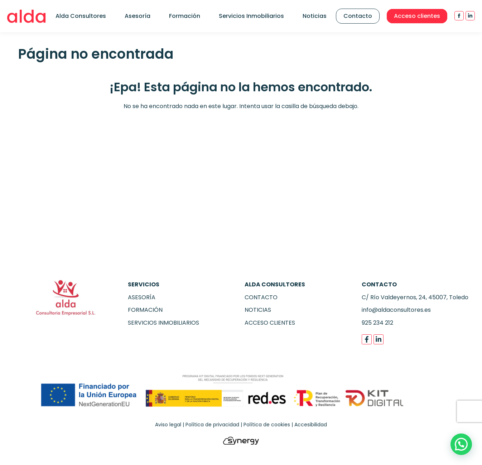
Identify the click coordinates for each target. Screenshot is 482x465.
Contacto (357, 16)
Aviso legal (168, 424)
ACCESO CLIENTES (270, 323)
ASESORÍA (141, 297)
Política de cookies (267, 424)
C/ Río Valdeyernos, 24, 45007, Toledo (415, 297)
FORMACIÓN (145, 310)
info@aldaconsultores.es (396, 310)
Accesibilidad (310, 424)
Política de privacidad (212, 424)
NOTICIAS (258, 310)
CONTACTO (261, 297)
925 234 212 (377, 323)
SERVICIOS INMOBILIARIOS (163, 323)
